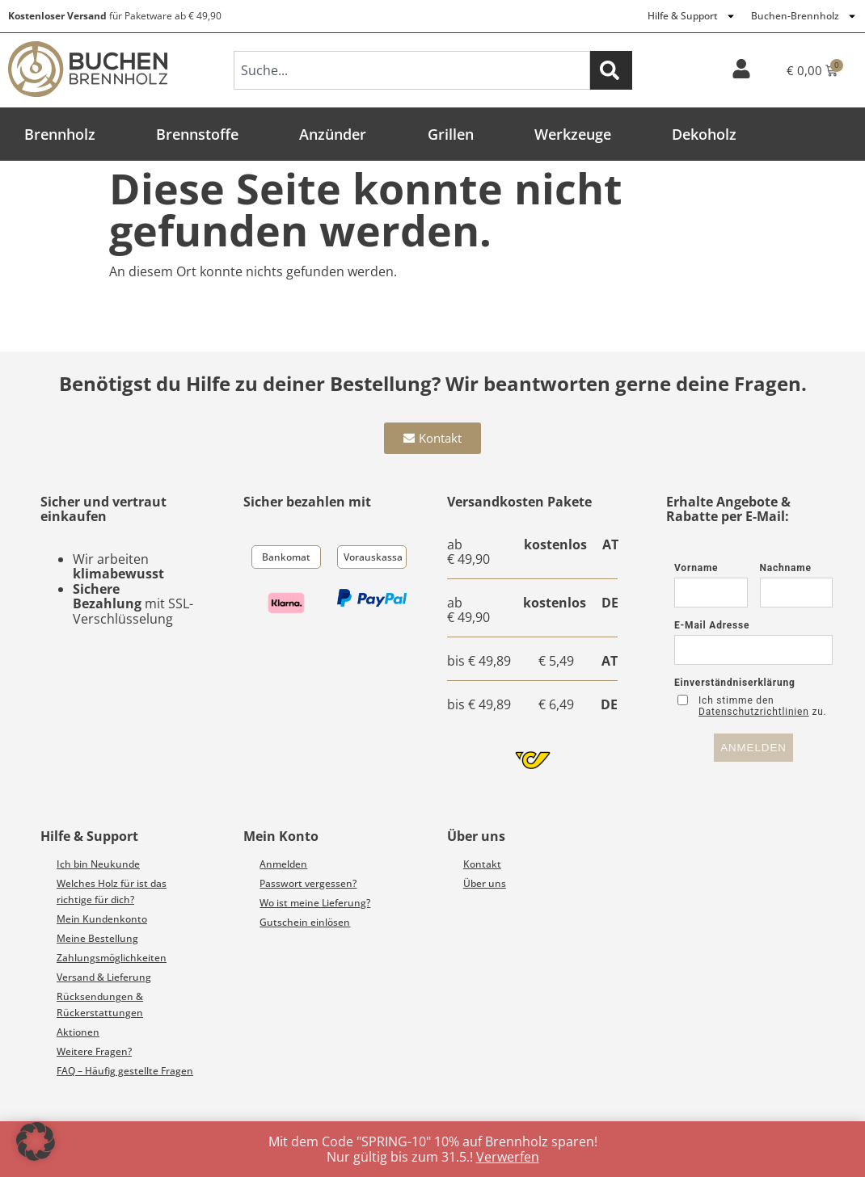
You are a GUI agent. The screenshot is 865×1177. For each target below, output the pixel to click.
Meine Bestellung (97, 938)
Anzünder (332, 134)
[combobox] (412, 70)
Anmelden (283, 864)
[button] (35, 1141)
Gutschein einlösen (305, 922)
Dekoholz (704, 134)
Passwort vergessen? (308, 883)
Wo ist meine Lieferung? (315, 903)
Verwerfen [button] (507, 1157)
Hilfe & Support (692, 16)
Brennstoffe (197, 134)
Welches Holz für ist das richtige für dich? (112, 891)
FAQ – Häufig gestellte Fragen (125, 1071)
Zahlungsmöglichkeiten (112, 958)
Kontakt (482, 864)
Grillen (451, 134)
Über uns (484, 883)
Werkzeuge (572, 134)
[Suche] (611, 70)
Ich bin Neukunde (98, 864)
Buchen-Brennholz (804, 16)
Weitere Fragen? (94, 1051)
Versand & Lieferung (104, 977)
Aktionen (78, 1032)
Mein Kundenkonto (102, 919)
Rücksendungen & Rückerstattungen (100, 1004)
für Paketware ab (115, 16)
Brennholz (59, 134)
